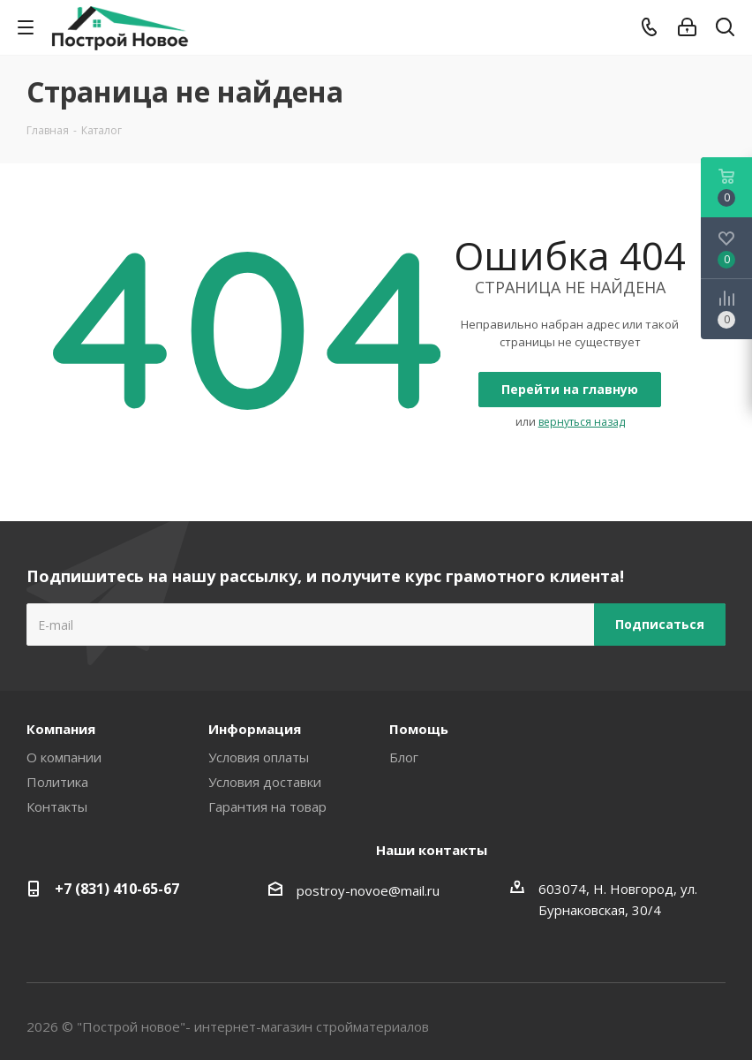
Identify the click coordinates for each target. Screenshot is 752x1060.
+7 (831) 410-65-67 (117, 888)
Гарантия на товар (267, 806)
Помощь (418, 729)
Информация (254, 729)
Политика (57, 782)
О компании (64, 757)
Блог (403, 757)
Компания (60, 729)
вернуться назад (581, 421)
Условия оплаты (258, 757)
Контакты (56, 806)
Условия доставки (264, 782)
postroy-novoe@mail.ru (368, 890)
